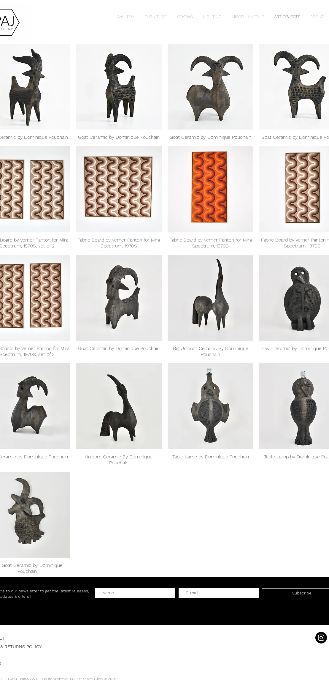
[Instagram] (321, 637)
